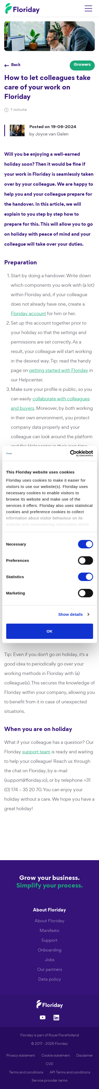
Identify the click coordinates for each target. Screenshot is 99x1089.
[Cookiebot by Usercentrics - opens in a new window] (70, 453)
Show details (70, 614)
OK (49, 631)
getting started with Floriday (58, 370)
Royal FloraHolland (64, 1035)
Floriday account (28, 313)
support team (36, 752)
